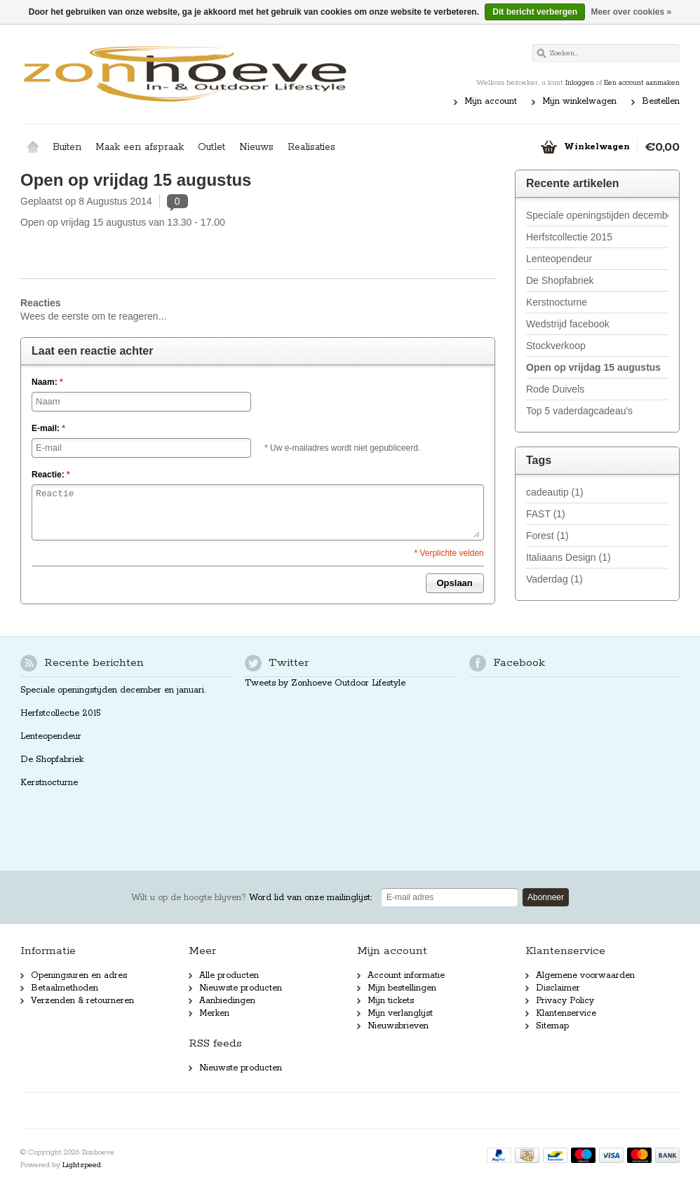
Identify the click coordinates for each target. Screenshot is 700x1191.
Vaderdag (554, 579)
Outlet (211, 147)
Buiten (67, 147)
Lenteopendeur (559, 258)
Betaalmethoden (64, 988)
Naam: (47, 382)
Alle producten (229, 975)
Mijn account (490, 101)
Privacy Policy (565, 1000)
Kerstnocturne (556, 302)
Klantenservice (566, 1013)
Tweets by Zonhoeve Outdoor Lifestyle (325, 683)
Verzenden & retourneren (82, 1000)
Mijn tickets (391, 1000)
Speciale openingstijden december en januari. (597, 215)
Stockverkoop (556, 345)
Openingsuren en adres (79, 975)
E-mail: (48, 428)
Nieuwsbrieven (398, 1026)
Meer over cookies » (631, 12)
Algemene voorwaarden (585, 975)
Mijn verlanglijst (400, 1013)
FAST (545, 513)
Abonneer (545, 897)
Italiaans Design (568, 557)
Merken (214, 1013)
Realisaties (311, 147)
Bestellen (661, 101)
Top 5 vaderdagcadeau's (579, 410)
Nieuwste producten (240, 988)
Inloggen (579, 83)
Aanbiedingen (227, 1000)
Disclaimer (558, 988)
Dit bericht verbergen (534, 12)
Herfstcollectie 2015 (569, 237)
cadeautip (555, 492)
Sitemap (552, 1026)
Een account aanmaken (642, 83)
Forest (547, 535)
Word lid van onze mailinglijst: (251, 897)
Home (33, 147)
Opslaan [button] (455, 583)
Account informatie (406, 975)
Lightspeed (81, 1165)
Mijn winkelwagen (579, 101)
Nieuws (256, 147)
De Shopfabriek (560, 280)
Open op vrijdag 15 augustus (135, 179)
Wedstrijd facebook (568, 323)
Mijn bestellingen (402, 988)
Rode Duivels (555, 389)
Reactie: (51, 474)
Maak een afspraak (139, 147)
